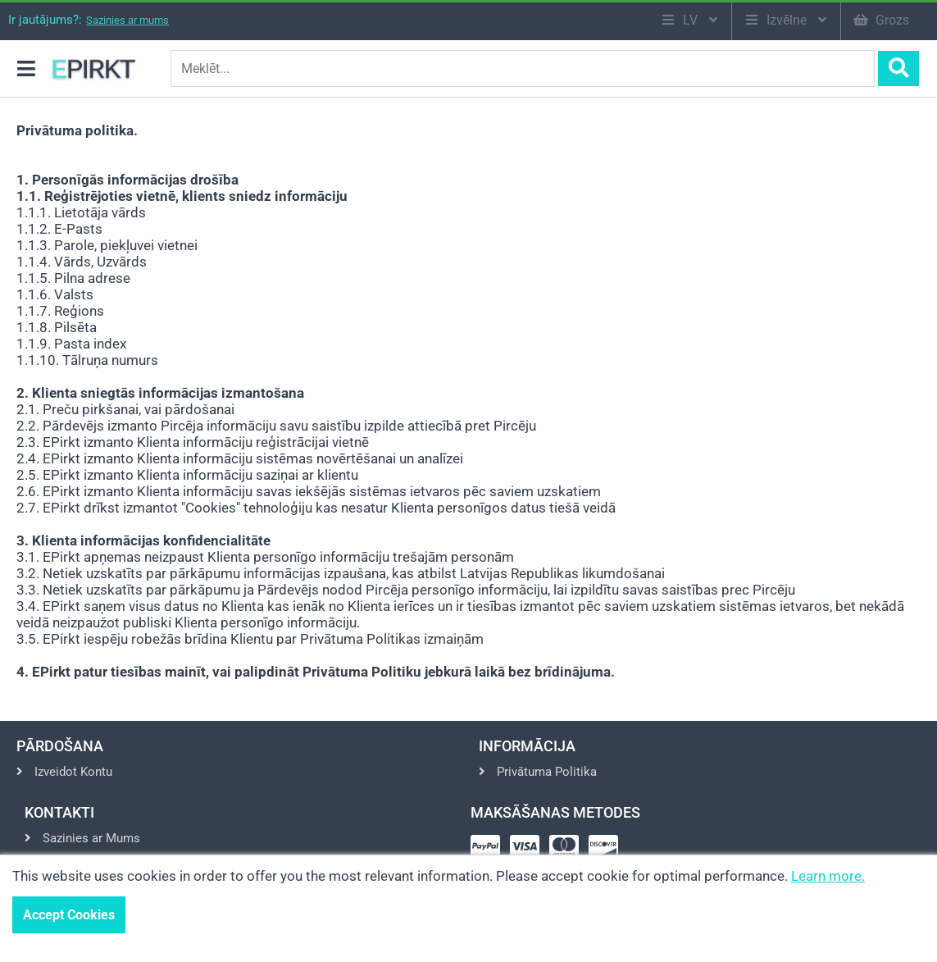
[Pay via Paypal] (489, 851)
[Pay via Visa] (528, 851)
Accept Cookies (69, 915)
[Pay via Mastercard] (567, 851)
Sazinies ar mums (127, 20)
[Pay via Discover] (607, 851)
